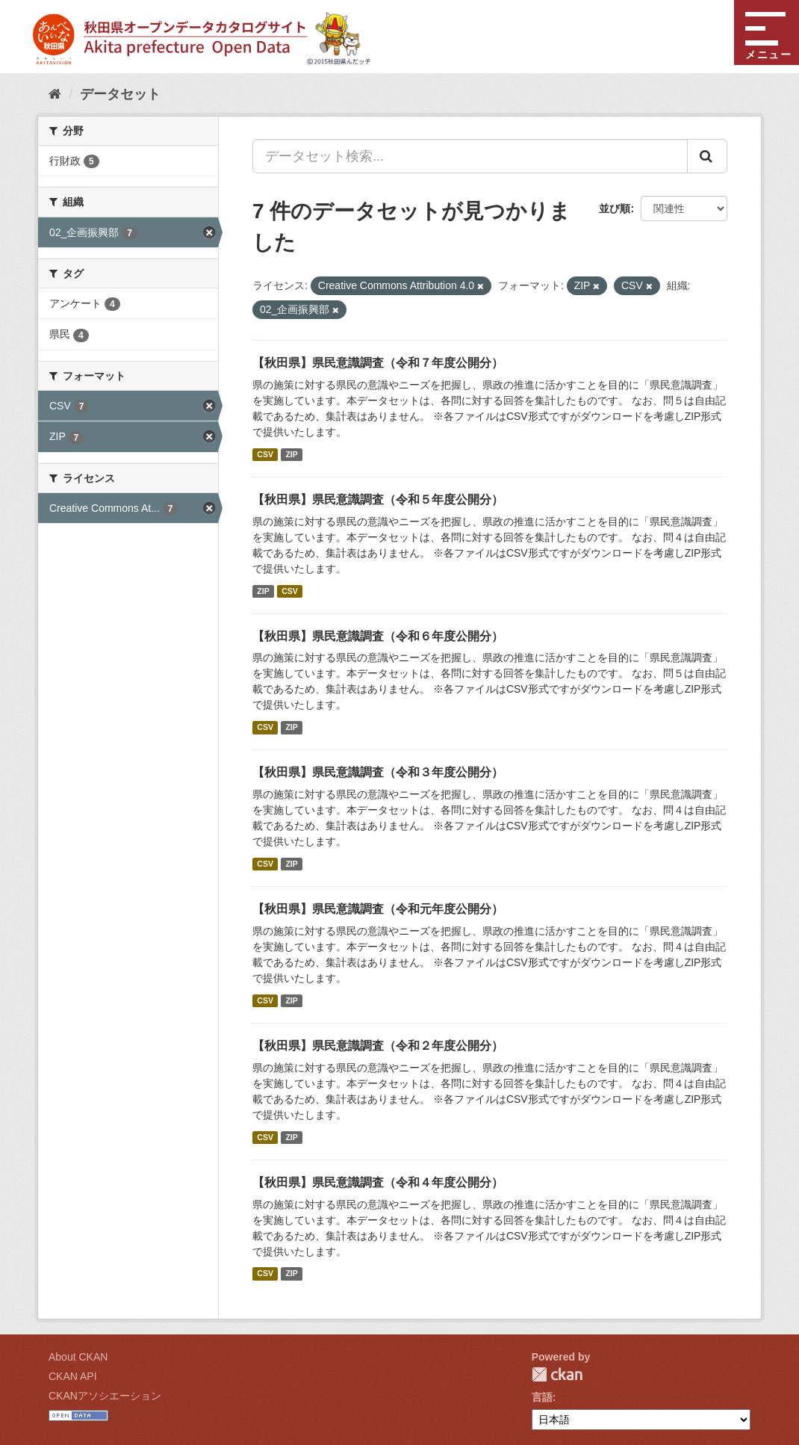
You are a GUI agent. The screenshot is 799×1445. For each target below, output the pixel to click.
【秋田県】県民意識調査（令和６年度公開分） (377, 636)
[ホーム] (55, 94)
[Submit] (707, 156)
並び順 (614, 208)
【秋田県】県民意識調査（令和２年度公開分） (377, 1045)
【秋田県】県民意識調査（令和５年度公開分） (377, 499)
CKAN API (73, 1376)
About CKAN (78, 1357)
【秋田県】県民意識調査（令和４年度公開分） (377, 1182)
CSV (265, 454)
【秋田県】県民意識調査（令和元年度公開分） (377, 909)
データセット (120, 94)
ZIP (291, 454)
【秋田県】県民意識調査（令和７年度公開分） (377, 362)
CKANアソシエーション (105, 1396)
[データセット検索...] (470, 156)
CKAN (557, 1374)
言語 (542, 1397)
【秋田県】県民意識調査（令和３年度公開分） (377, 772)
